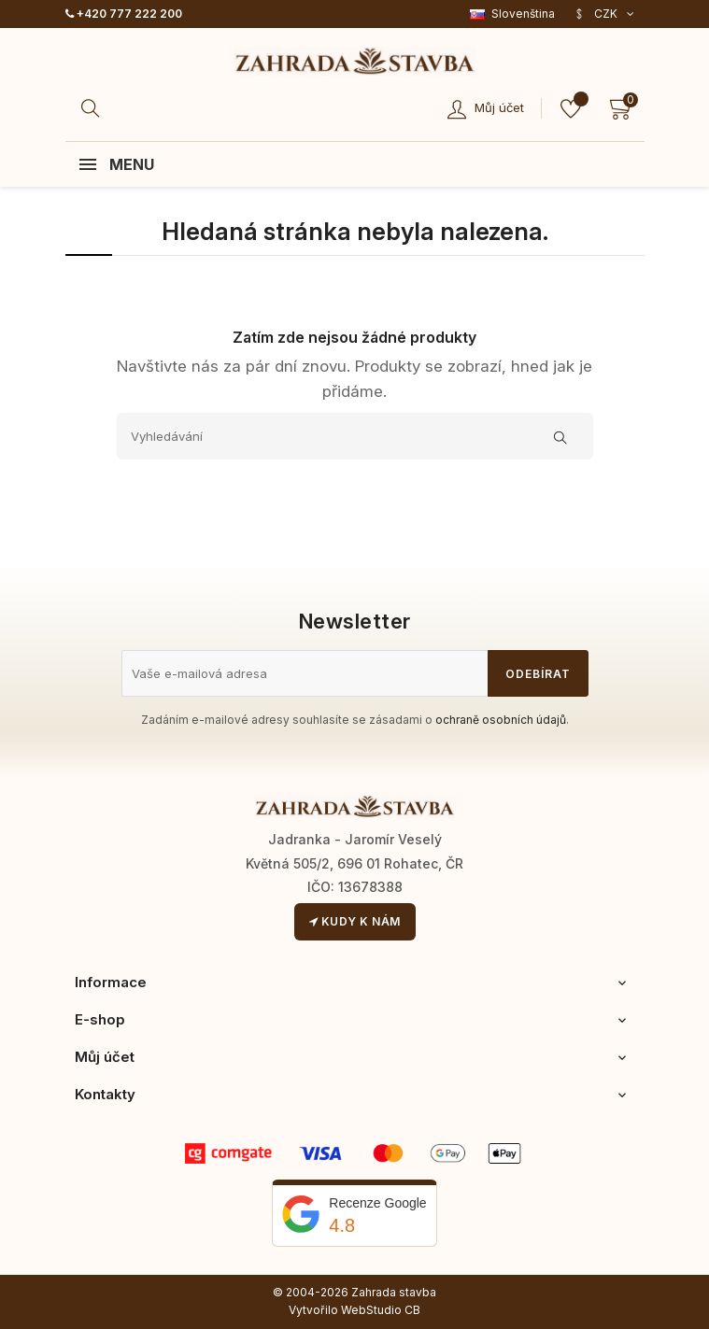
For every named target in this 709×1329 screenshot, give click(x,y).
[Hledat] (93, 108)
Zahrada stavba (393, 1292)
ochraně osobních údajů (500, 720)
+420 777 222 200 (123, 14)
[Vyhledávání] (355, 436)
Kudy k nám (355, 921)
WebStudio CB (380, 1310)
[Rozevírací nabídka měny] (604, 14)
